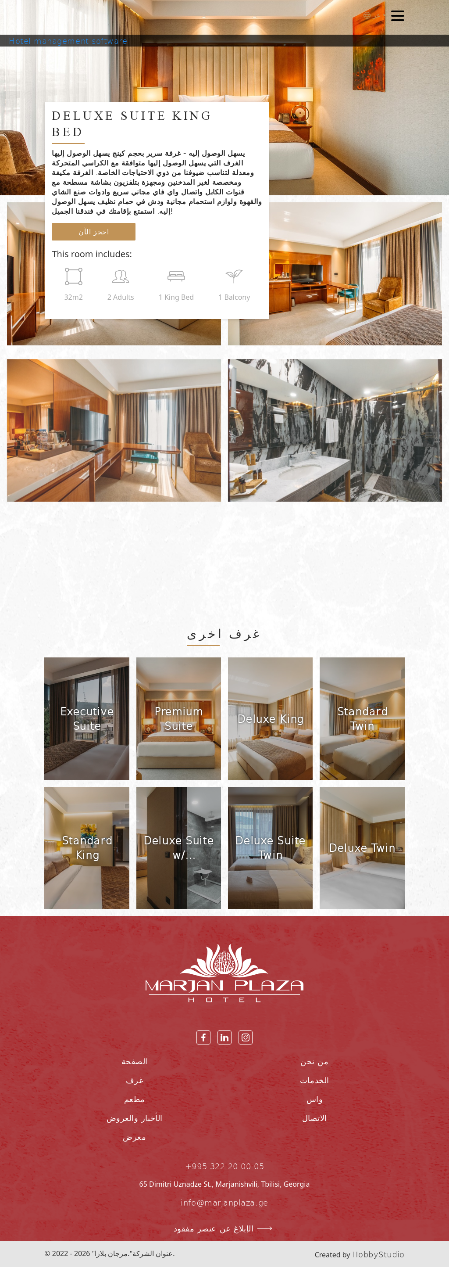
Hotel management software (68, 40)
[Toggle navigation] (398, 17)
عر (372, 15)
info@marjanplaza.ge (224, 1202)
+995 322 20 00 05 (224, 1165)
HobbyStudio (378, 1254)
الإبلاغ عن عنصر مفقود (225, 1228)
